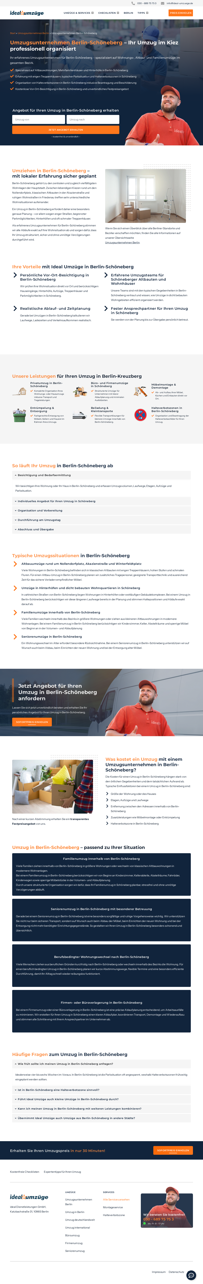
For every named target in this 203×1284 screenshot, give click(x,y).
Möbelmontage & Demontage (163, 386)
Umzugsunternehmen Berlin (33, 33)
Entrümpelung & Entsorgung (42, 409)
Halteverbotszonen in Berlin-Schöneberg (166, 409)
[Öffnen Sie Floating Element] (191, 1275)
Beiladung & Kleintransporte (102, 409)
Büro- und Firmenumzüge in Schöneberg (109, 384)
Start (13, 33)
